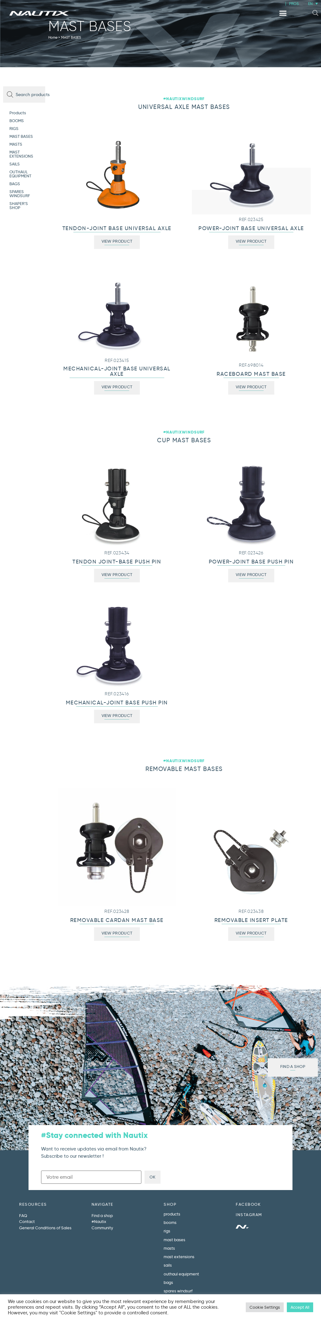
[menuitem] (313, 3)
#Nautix (99, 1221)
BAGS (14, 183)
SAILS (14, 163)
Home (52, 37)
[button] (283, 13)
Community (102, 1227)
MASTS (15, 144)
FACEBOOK (248, 1204)
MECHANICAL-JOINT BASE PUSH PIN (117, 702)
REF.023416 (117, 694)
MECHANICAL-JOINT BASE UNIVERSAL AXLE (117, 371)
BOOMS (16, 120)
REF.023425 (251, 219)
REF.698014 (251, 365)
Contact (27, 1221)
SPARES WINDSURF (19, 193)
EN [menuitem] (310, 3)
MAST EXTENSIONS (21, 154)
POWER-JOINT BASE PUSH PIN (251, 561)
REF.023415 (117, 360)
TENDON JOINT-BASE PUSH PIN (116, 561)
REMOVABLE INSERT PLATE (251, 920)
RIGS (13, 128)
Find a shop (102, 1215)
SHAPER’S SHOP (18, 205)
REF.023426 (251, 553)
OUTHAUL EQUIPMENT (20, 173)
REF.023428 (116, 911)
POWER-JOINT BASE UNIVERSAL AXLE (251, 228)
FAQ (23, 1215)
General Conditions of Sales (45, 1227)
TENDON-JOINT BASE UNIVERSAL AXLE (116, 228)
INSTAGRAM (249, 1214)
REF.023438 (251, 911)
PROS (294, 3)
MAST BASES (21, 136)
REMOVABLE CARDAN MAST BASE (117, 920)
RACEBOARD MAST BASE (251, 374)
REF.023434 (116, 553)
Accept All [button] (300, 1307)
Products (17, 112)
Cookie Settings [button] (265, 1307)
